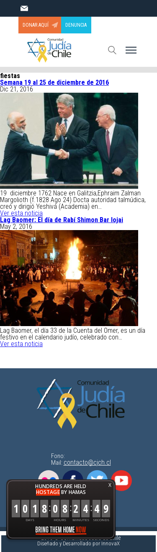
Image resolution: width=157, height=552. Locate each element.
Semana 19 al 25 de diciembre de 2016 (54, 82)
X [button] (109, 485)
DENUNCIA (76, 25)
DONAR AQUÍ (36, 25)
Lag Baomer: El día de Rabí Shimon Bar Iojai (61, 220)
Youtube (121, 480)
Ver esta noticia (21, 213)
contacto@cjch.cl (87, 462)
